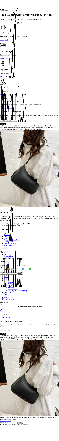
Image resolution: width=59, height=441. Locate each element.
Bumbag (10, 282)
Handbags (11, 284)
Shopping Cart (8, 256)
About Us (7, 235)
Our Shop (7, 254)
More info (3, 421)
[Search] (8, 23)
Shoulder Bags (12, 289)
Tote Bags (11, 285)
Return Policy (4, 76)
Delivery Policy (9, 242)
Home (6, 233)
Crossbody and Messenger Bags (17, 290)
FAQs (5, 252)
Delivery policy (4, 40)
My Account (7, 258)
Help (1, 95)
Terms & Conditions (6, 58)
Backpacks (11, 287)
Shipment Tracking (10, 245)
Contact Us (7, 236)
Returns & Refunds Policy (12, 240)
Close (1, 271)
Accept (9, 421)
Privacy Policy (8, 238)
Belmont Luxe (9, 265)
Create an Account (5, 317)
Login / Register (9, 299)
